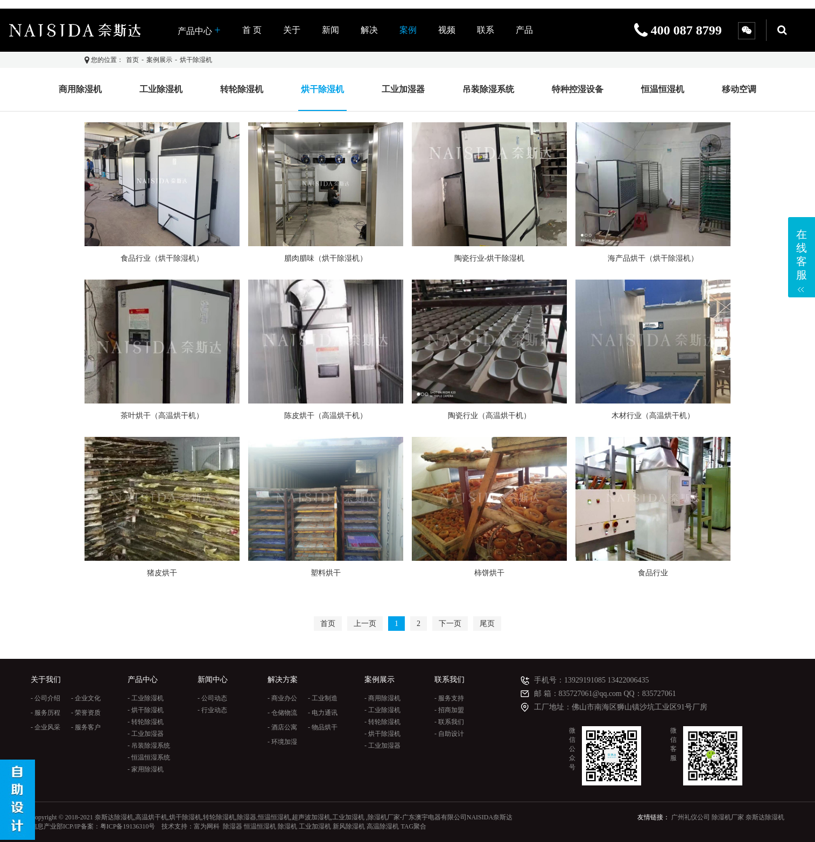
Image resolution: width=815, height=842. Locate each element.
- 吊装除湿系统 (149, 745)
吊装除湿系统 (488, 89)
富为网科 (207, 826)
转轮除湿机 (241, 89)
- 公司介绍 (45, 698)
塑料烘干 (326, 573)
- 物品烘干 (323, 727)
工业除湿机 (160, 89)
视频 (446, 29)
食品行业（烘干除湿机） (162, 258)
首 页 (252, 29)
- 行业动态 (212, 710)
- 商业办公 (282, 698)
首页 (132, 60)
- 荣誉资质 (86, 712)
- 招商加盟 (449, 710)
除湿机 (287, 826)
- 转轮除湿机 (146, 722)
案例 (408, 29)
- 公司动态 (212, 698)
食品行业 (653, 573)
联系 (485, 29)
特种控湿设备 (577, 89)
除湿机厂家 (728, 817)
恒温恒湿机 (662, 89)
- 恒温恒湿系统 (149, 757)
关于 (291, 29)
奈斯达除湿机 (765, 817)
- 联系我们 (449, 722)
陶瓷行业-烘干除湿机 (489, 258)
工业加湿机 (315, 826)
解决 (369, 29)
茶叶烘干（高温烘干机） (162, 416)
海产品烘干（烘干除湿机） (653, 258)
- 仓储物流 (282, 712)
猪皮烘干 (162, 573)
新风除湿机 (349, 826)
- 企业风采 (45, 727)
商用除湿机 (80, 89)
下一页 (450, 624)
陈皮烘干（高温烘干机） (325, 416)
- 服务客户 (86, 727)
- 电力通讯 (323, 712)
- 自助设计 (449, 733)
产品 (524, 29)
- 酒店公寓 (282, 727)
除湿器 (232, 826)
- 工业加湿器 (146, 733)
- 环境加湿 (282, 742)
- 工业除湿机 (146, 698)
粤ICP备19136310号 (128, 826)
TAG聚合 (413, 826)
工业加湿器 (403, 89)
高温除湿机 (383, 826)
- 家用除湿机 (146, 769)
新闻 (330, 29)
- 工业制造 (323, 698)
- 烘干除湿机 (146, 710)
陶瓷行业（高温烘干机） (489, 416)
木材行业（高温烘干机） (653, 416)
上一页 (365, 624)
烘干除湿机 (196, 60)
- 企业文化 (86, 698)
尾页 (487, 624)
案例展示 (159, 60)
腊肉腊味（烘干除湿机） (325, 258)
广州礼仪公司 (690, 817)
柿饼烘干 (489, 573)
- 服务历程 (45, 712)
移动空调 (739, 89)
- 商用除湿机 (382, 698)
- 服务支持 (449, 698)
